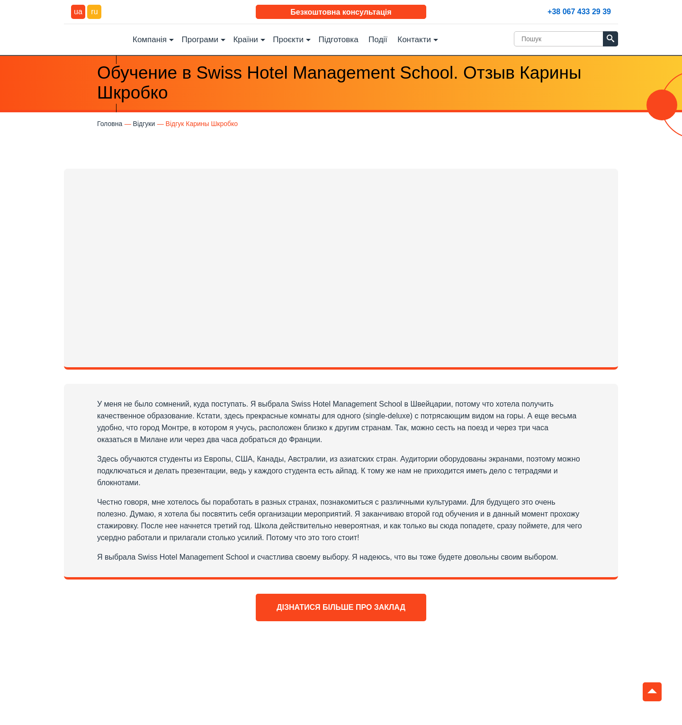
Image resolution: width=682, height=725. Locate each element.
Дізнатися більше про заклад (341, 607)
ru (94, 12)
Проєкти (288, 39)
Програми (200, 39)
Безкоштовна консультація (340, 12)
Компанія (150, 39)
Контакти (414, 39)
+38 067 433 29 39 (579, 12)
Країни (245, 39)
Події (377, 39)
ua (78, 12)
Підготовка (338, 39)
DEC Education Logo (95, 38)
